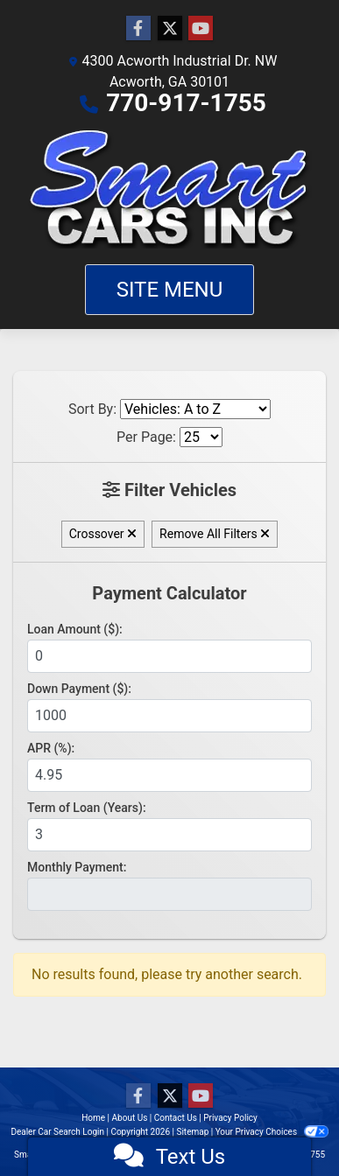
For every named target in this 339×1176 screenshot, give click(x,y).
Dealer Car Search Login (57, 1132)
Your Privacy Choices (271, 1132)
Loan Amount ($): (75, 629)
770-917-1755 (186, 102)
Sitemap (192, 1132)
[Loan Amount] (169, 656)
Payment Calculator (169, 593)
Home (93, 1118)
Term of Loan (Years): (86, 808)
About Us (130, 1118)
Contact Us (175, 1118)
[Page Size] (201, 437)
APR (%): (50, 748)
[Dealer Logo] (170, 189)
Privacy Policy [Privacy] (230, 1118)
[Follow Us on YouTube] (200, 29)
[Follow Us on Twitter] (170, 29)
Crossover (103, 534)
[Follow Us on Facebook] (138, 29)
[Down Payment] (169, 715)
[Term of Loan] (169, 834)
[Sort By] (195, 409)
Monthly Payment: (76, 867)
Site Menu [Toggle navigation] (170, 289)
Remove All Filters (214, 534)
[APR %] (169, 775)
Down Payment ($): (79, 689)
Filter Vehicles (169, 490)
